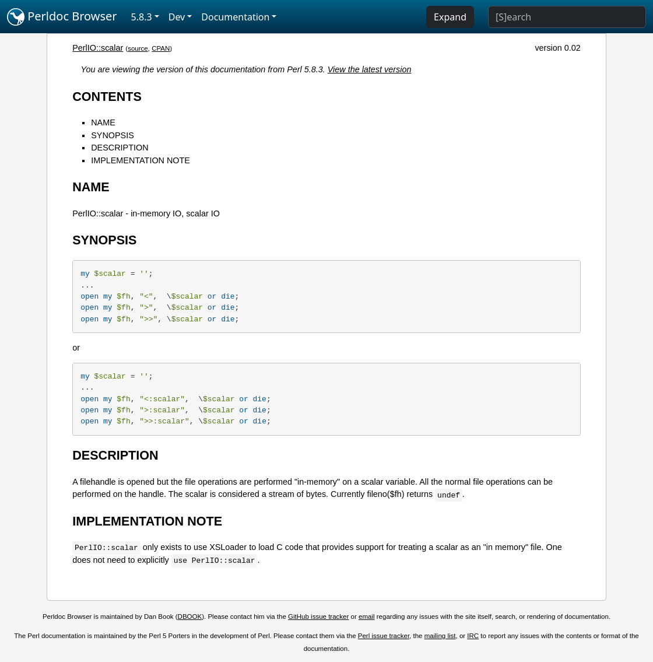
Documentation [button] (235, 16)
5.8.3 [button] (141, 16)
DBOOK (190, 616)
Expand (450, 16)
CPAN (161, 48)
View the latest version (370, 69)
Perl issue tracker (383, 635)
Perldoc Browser (62, 17)
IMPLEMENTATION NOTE (140, 160)
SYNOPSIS (112, 135)
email (367, 616)
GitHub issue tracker (318, 616)
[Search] (567, 17)
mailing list (440, 635)
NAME (103, 122)
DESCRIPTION (119, 147)
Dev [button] (176, 16)
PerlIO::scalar (97, 47)
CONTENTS (107, 96)
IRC (473, 635)
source (138, 48)
